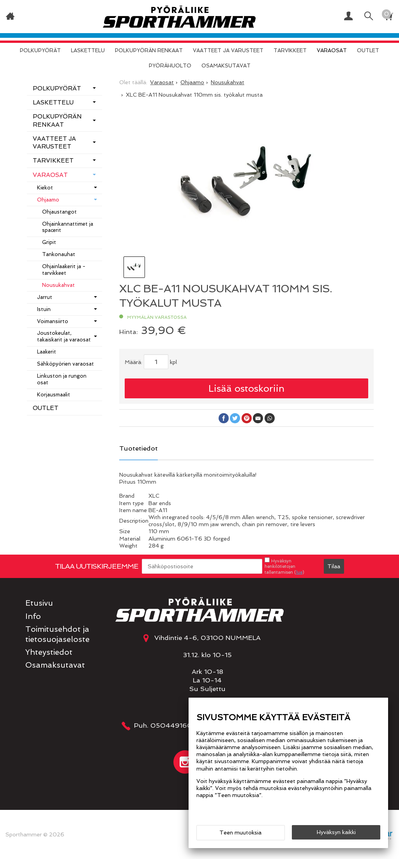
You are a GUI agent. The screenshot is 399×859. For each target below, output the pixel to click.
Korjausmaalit (53, 395)
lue (299, 572)
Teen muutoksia (240, 832)
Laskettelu (88, 50)
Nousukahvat (58, 285)
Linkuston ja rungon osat (62, 379)
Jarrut (44, 297)
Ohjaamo (48, 200)
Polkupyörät (40, 50)
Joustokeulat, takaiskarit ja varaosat (64, 336)
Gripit (49, 242)
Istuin (44, 309)
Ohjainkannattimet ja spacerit (67, 227)
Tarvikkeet (290, 50)
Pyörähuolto (170, 66)
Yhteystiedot (48, 652)
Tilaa (333, 566)
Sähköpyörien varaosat (65, 364)
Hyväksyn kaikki (336, 832)
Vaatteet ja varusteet (228, 50)
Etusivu (39, 603)
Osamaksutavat (226, 66)
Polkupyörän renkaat (149, 50)
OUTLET (368, 50)
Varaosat (332, 50)
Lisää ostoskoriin (246, 388)
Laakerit (46, 352)
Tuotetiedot (138, 448)
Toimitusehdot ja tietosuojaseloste (57, 634)
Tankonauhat (58, 254)
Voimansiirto (52, 321)
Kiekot (45, 188)
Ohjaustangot (59, 212)
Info (33, 616)
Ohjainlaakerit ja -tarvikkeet (63, 269)
